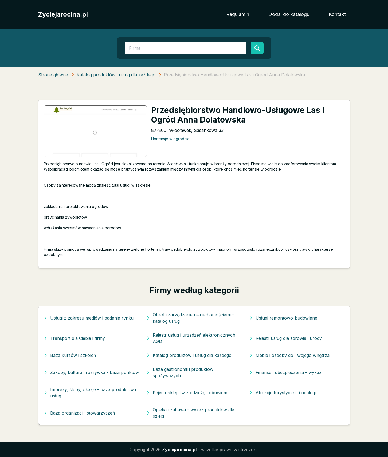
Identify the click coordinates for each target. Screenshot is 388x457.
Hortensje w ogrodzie (170, 138)
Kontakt (337, 14)
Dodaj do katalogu (288, 14)
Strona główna (53, 74)
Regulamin (237, 14)
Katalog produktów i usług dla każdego (116, 74)
